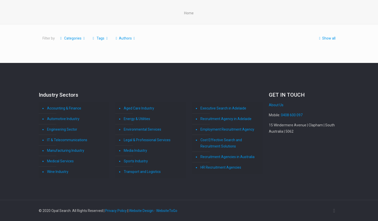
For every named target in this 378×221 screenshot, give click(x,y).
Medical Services (60, 161)
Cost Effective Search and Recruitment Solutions (221, 143)
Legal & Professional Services (147, 140)
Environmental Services (142, 129)
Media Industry (135, 151)
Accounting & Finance (64, 108)
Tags (100, 38)
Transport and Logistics (142, 172)
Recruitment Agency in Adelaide (225, 119)
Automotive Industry (63, 119)
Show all (326, 38)
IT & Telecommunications (67, 140)
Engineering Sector (62, 129)
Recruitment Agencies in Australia (227, 157)
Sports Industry (136, 161)
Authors (125, 38)
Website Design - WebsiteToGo (153, 211)
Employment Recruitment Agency (227, 129)
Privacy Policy (116, 211)
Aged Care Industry (139, 108)
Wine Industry (57, 172)
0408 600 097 (292, 115)
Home (189, 13)
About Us (276, 105)
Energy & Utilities (137, 119)
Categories (73, 38)
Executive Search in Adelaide (223, 108)
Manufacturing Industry (65, 151)
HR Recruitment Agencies (220, 167)
